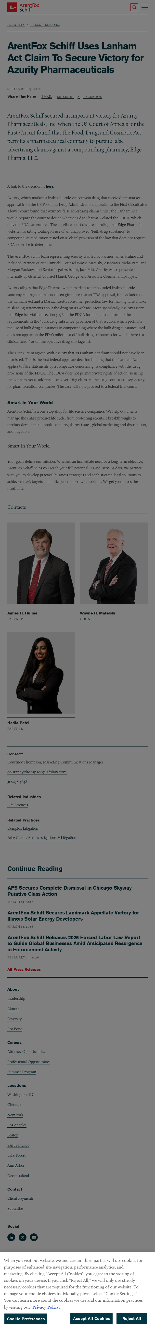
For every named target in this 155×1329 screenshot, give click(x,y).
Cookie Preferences (26, 1322)
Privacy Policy (45, 1310)
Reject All (131, 1321)
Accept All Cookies (91, 1321)
